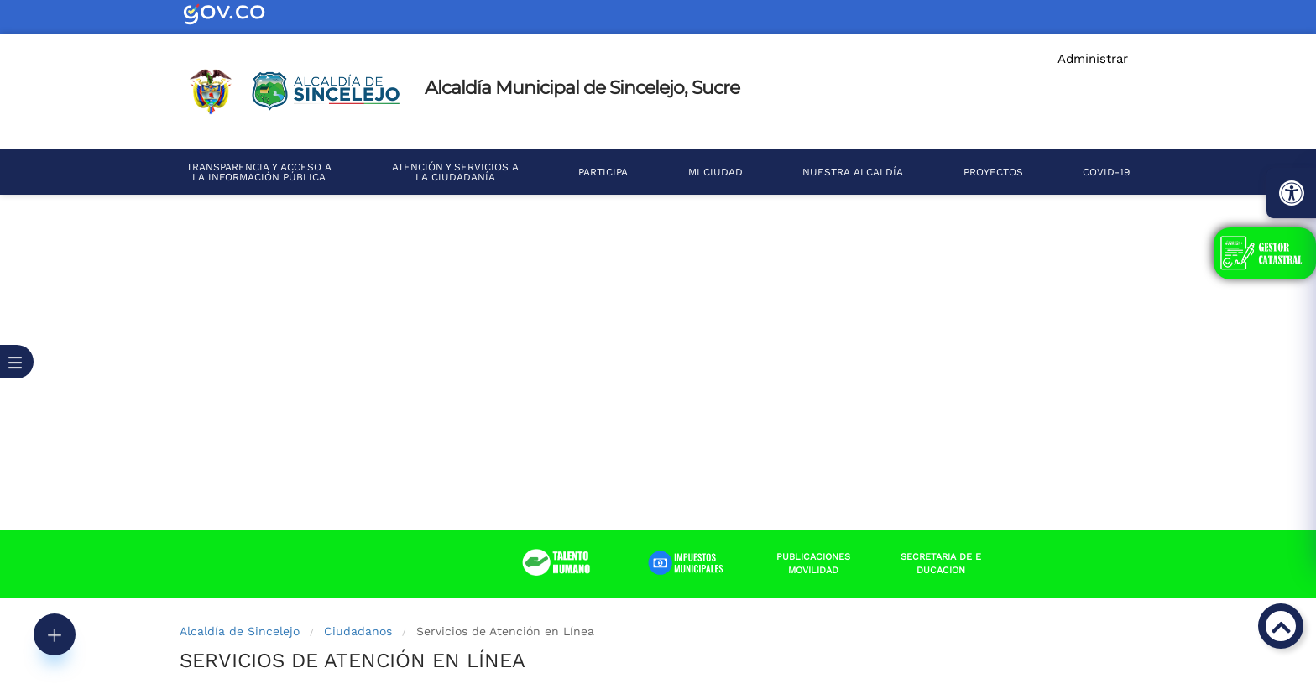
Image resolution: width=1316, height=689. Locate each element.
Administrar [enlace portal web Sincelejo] (1093, 58)
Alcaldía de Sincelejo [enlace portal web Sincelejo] (240, 631)
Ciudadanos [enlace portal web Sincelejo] (358, 631)
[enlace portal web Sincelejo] (238, 14)
